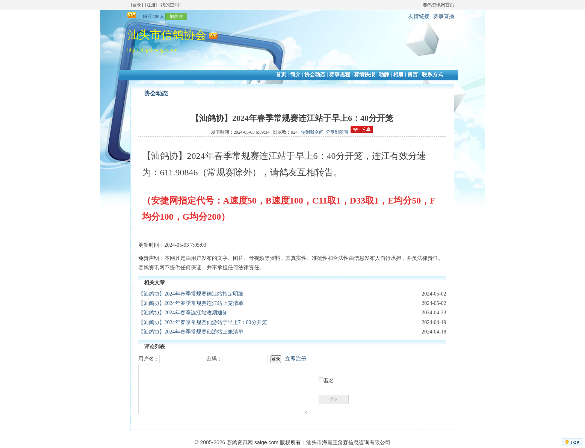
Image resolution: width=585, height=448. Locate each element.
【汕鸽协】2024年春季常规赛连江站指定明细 (190, 294)
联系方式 (432, 74)
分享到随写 (337, 132)
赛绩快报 (364, 74)
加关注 (176, 16)
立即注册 (295, 359)
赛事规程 (339, 74)
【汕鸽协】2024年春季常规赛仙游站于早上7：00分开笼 (202, 322)
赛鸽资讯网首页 (438, 5)
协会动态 (314, 74)
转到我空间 (312, 132)
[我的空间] (170, 5)
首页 (281, 74)
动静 (384, 74)
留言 (412, 74)
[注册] (151, 5)
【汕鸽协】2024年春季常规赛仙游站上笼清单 (190, 332)
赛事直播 (443, 16)
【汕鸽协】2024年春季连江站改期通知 (183, 312)
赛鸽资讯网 (240, 442)
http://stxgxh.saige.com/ (152, 50)
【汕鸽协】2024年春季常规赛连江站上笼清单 (190, 303)
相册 (398, 74)
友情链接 (418, 16)
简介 (295, 74)
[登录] (137, 5)
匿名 (328, 380)
